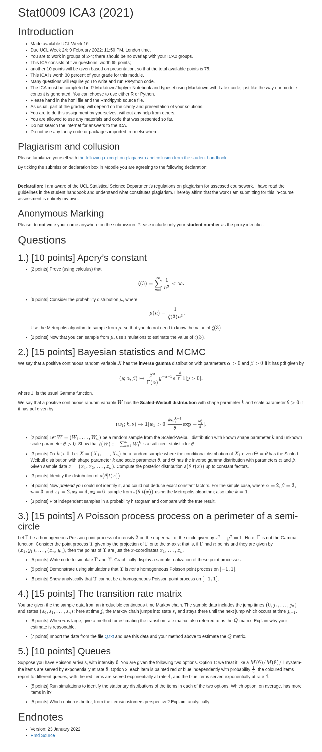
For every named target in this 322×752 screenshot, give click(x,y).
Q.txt (109, 636)
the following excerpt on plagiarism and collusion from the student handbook (152, 157)
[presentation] (160, 283)
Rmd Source (43, 735)
